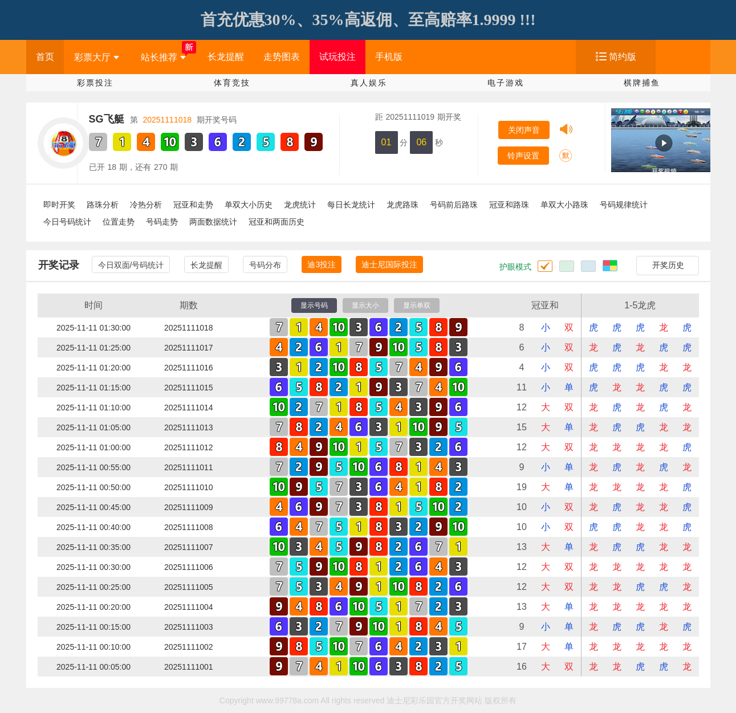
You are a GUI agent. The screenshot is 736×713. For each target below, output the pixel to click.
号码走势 (162, 221)
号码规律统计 (624, 204)
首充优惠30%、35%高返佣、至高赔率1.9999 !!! (368, 19)
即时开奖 (59, 204)
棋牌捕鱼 (642, 82)
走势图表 (281, 57)
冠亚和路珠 (509, 204)
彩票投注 (95, 82)
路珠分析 (103, 204)
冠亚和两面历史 (276, 221)
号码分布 (265, 265)
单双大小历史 (249, 204)
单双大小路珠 (564, 204)
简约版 (622, 57)
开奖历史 (668, 265)
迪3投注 (321, 264)
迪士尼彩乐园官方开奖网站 (434, 700)
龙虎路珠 (402, 204)
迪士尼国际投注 (389, 264)
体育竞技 (232, 82)
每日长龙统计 (351, 204)
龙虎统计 (300, 204)
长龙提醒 (226, 57)
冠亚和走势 (193, 204)
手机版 (388, 57)
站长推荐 (163, 57)
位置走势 (119, 221)
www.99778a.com (287, 700)
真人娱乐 (369, 82)
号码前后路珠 (454, 204)
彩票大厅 (96, 57)
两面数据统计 (213, 221)
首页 (45, 57)
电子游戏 (505, 82)
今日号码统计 (67, 221)
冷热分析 (146, 204)
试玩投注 (337, 57)
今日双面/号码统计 (131, 265)
